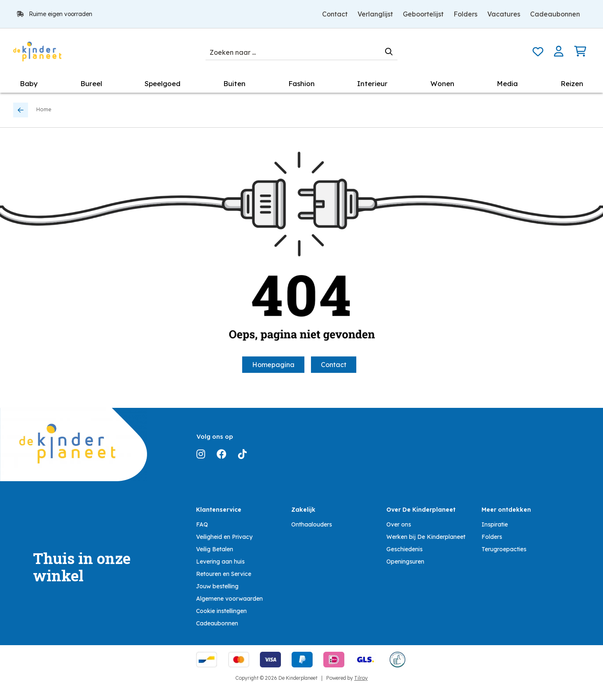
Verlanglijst (375, 14)
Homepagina (273, 364)
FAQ (202, 524)
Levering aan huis (220, 561)
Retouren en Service (223, 574)
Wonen (442, 83)
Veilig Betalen (214, 549)
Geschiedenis (404, 549)
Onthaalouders (311, 524)
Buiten (234, 83)
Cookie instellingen (221, 611)
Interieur (372, 83)
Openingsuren (405, 561)
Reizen (572, 83)
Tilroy (361, 678)
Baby (28, 83)
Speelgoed (162, 83)
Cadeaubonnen (555, 14)
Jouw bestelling (217, 586)
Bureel (91, 83)
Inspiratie (494, 524)
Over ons (398, 524)
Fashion (301, 83)
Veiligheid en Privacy (224, 537)
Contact (335, 14)
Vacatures (503, 14)
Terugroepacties (503, 549)
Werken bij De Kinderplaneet (425, 537)
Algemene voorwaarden (229, 598)
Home (43, 109)
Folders (465, 14)
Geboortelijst (423, 14)
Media (507, 83)
